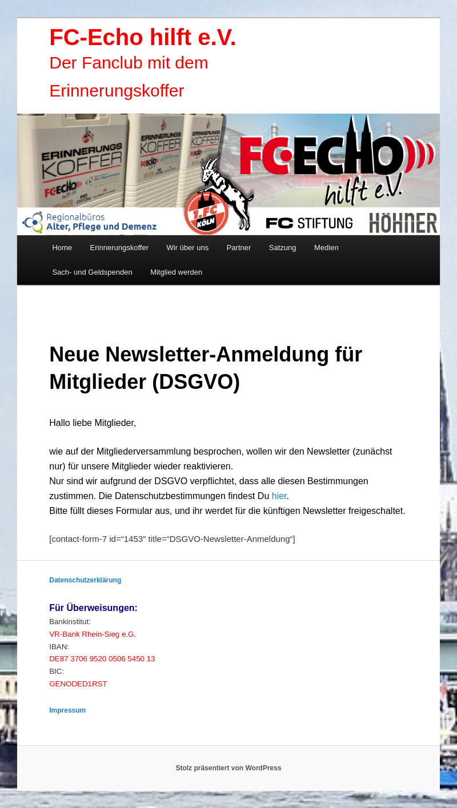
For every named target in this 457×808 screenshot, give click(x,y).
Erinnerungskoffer (119, 247)
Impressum (67, 710)
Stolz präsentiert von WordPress (228, 768)
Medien (326, 247)
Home (62, 247)
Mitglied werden (176, 272)
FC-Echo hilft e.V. (142, 37)
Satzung (282, 247)
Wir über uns (187, 247)
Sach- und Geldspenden (92, 272)
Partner (239, 247)
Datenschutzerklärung (85, 580)
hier (279, 496)
